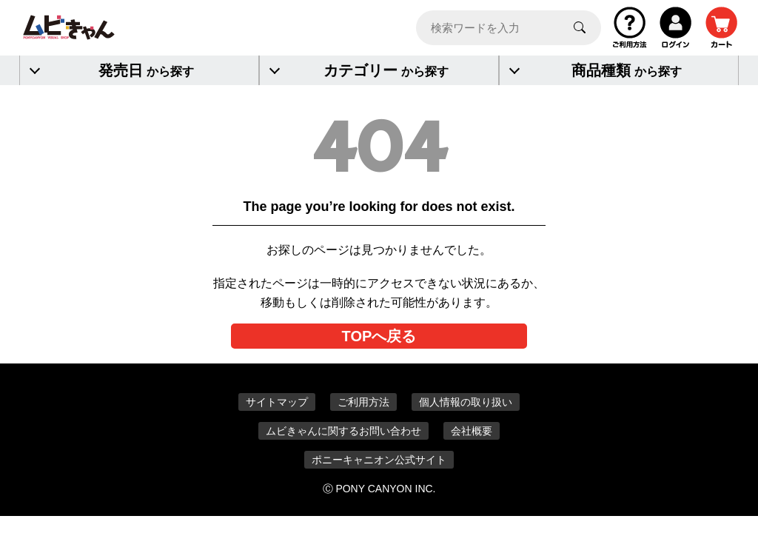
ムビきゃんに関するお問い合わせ (343, 431)
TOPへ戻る (379, 336)
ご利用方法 (363, 402)
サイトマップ (277, 402)
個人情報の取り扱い (465, 402)
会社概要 (471, 431)
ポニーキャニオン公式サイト (379, 460)
